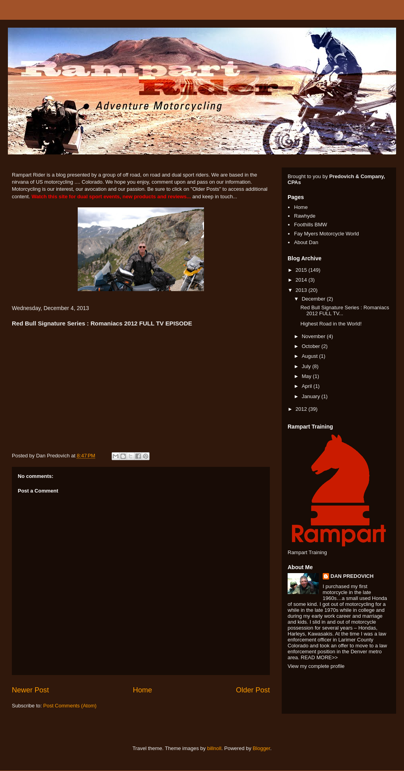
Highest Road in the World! (330, 324)
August (310, 356)
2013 (302, 290)
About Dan (306, 242)
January (312, 396)
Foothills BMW (310, 225)
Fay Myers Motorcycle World (326, 234)
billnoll (214, 748)
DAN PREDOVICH (352, 576)
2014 (302, 280)
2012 (302, 409)
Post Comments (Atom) (70, 706)
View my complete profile (316, 666)
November (314, 336)
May (307, 376)
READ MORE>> (319, 657)
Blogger (261, 748)
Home (142, 690)
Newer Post (30, 690)
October (312, 346)
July (307, 366)
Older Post (253, 690)
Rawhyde (304, 216)
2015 (302, 270)
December (314, 299)
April (308, 386)
